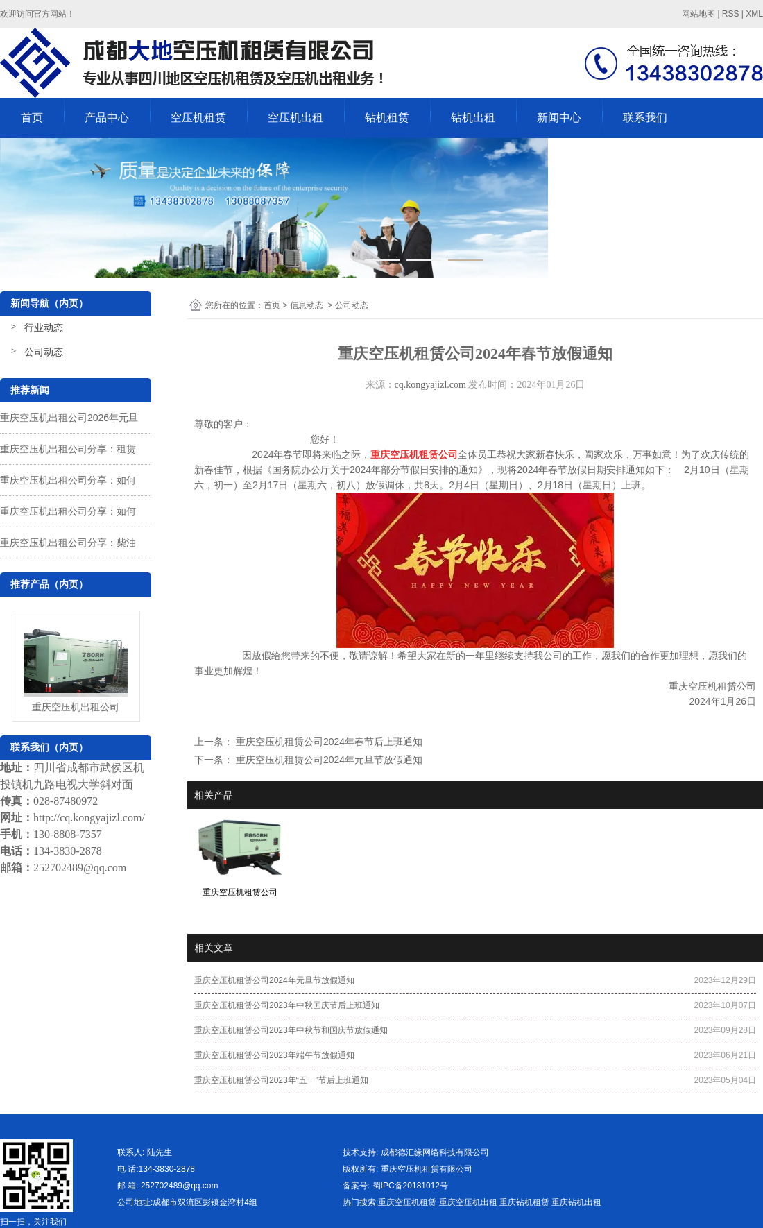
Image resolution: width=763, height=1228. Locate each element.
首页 (32, 117)
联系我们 (645, 117)
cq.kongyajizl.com (430, 385)
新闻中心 (559, 117)
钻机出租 (473, 117)
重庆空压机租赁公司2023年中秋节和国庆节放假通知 (291, 1030)
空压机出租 (295, 117)
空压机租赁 (198, 117)
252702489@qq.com (79, 867)
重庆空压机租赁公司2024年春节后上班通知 (327, 741)
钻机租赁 (387, 117)
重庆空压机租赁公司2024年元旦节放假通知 (327, 759)
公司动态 (43, 351)
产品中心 (107, 117)
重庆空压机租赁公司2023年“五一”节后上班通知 (281, 1080)
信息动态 (306, 305)
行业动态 (43, 327)
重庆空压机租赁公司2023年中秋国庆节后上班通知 (286, 1005)
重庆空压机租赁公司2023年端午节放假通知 (274, 1055)
